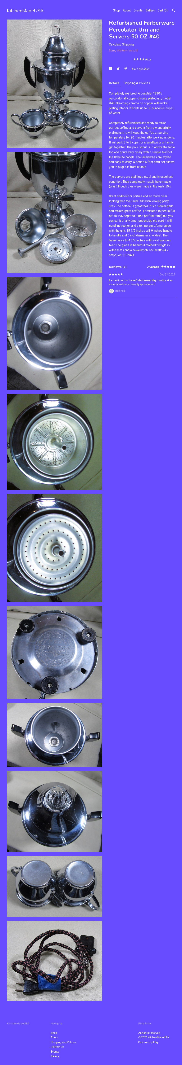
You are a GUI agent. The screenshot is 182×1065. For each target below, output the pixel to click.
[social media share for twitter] (118, 69)
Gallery (150, 10)
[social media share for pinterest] (126, 69)
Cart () (162, 10)
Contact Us (57, 1047)
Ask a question (140, 69)
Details (114, 83)
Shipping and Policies (63, 1042)
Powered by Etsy (148, 1042)
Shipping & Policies (137, 83)
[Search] (173, 11)
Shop (116, 10)
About (127, 10)
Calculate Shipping (121, 44)
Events (138, 10)
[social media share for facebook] (111, 69)
